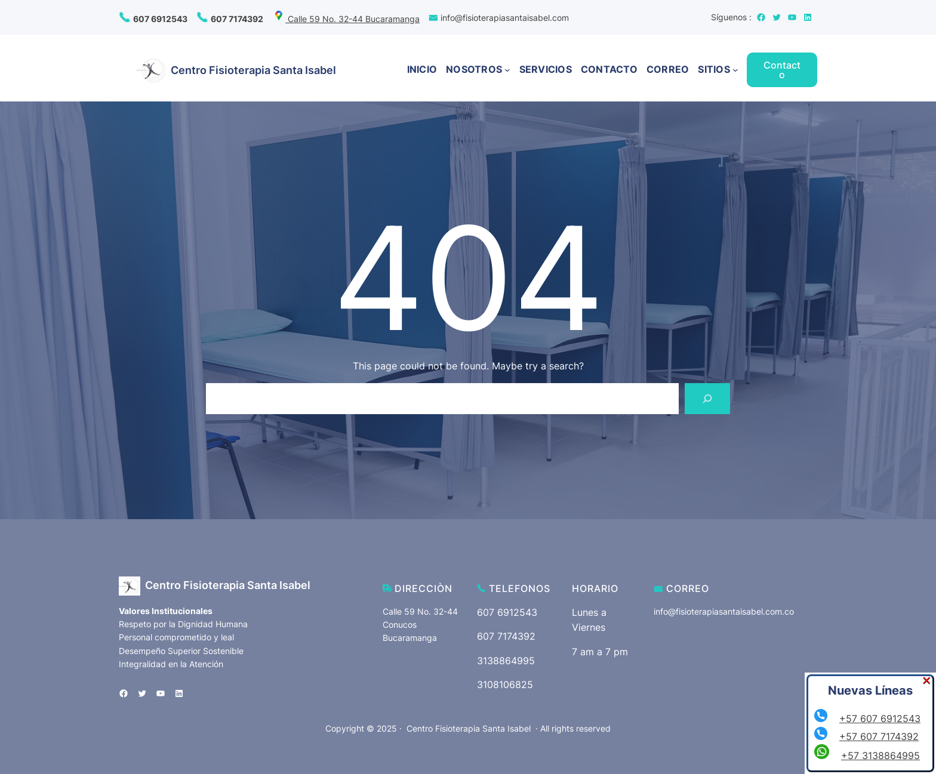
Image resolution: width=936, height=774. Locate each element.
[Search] (707, 398)
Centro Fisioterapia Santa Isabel (253, 70)
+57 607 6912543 (879, 718)
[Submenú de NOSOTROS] (507, 70)
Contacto (781, 70)
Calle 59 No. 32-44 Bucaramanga (346, 19)
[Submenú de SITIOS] (735, 70)
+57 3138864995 (880, 755)
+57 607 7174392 (879, 736)
